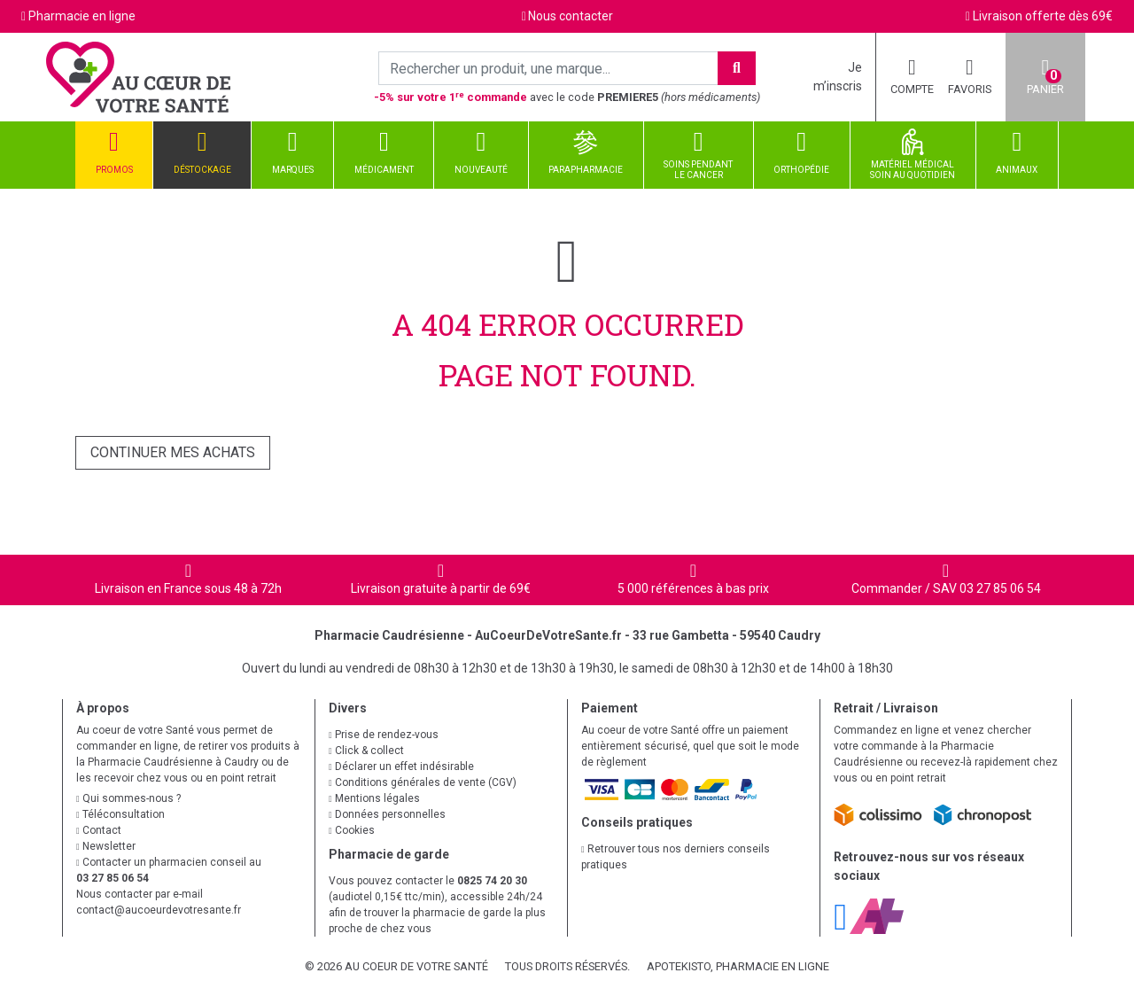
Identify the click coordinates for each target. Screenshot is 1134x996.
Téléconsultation (120, 814)
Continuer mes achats (172, 452)
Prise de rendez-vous (384, 734)
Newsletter (106, 846)
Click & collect (366, 750)
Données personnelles (387, 814)
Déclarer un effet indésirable (401, 766)
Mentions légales (374, 798)
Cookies (352, 830)
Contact (98, 830)
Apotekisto (738, 966)
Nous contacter (570, 16)
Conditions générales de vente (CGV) (423, 782)
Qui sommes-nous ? (128, 798)
